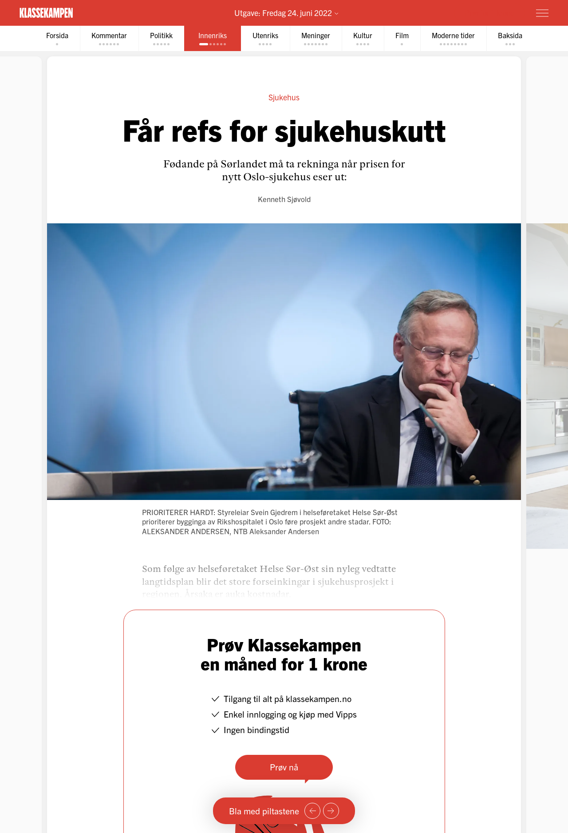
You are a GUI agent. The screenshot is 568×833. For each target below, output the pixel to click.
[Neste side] (331, 811)
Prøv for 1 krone (489, 12)
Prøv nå (284, 766)
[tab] (57, 38)
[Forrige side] (312, 811)
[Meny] (542, 13)
